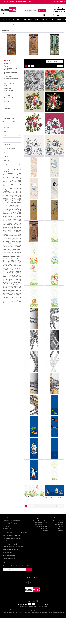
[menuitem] (35, 10)
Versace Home (7, 105)
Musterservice (59, 526)
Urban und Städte (8, 90)
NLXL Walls (6, 101)
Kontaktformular (59, 524)
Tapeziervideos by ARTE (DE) (41, 522)
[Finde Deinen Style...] (35, 10)
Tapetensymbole (44, 528)
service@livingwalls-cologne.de (12, 522)
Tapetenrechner (44, 530)
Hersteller (6, 127)
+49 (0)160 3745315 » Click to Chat (16, 546)
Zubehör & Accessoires (9, 118)
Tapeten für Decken (9, 98)
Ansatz (5, 165)
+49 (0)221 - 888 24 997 (7, 1)
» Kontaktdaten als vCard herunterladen (11, 520)
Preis (5, 132)
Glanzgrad (6, 160)
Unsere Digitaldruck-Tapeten (41, 526)
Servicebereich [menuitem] (59, 1)
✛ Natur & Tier (8, 76)
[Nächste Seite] (29, 66)
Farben (6, 136)
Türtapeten (7, 95)
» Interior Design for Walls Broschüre (11, 558)
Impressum (60, 530)
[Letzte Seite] (32, 66)
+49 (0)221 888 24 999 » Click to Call (14, 544)
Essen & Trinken (8, 81)
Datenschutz (60, 528)
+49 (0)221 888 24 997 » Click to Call (14, 523)
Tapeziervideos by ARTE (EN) (41, 524)
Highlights (6, 66)
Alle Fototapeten (8, 63)
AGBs (61, 534)
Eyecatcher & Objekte (9, 83)
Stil (4, 140)
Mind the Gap (6, 108)
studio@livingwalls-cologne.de (12, 543)
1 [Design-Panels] (26, 66)
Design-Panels (8, 93)
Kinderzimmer (8, 86)
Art (4, 152)
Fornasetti (6, 111)
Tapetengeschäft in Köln (9, 122)
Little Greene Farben (8, 115)
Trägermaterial (8, 156)
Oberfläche (7, 144)
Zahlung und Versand (58, 520)
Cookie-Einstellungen (58, 536)
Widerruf (61, 532)
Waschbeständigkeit (9, 148)
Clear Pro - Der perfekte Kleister (40, 520)
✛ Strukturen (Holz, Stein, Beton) (10, 69)
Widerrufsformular (58, 522)
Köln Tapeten (7, 88)
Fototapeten (6, 60)
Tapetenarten (45, 532)
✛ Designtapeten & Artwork (11, 78)
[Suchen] (42, 10)
